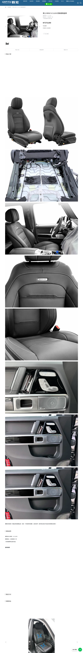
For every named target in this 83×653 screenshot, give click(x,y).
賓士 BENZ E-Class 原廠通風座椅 (50, 620)
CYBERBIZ (36, 651)
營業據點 (44, 1)
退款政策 (7, 642)
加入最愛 (46, 33)
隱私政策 (7, 643)
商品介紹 (17, 49)
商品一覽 (7, 636)
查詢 (6, 632)
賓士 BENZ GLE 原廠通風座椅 (68, 620)
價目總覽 (38, 1)
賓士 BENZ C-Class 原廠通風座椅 (32, 620)
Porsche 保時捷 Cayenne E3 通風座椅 (15, 620)
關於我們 (25, 1)
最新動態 (7, 640)
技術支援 (50, 1)
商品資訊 (31, 1)
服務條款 (7, 645)
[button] (39, 26)
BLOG (62, 1)
